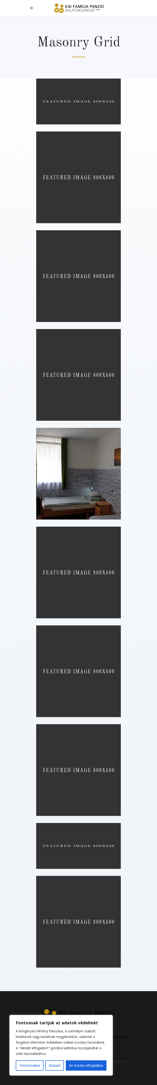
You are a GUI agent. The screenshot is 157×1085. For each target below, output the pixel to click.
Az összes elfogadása (86, 1065)
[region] (61, 1045)
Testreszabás (29, 1065)
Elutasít (54, 1065)
